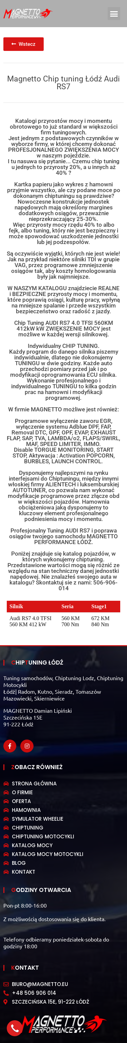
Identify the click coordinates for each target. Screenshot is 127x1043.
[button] (114, 13)
